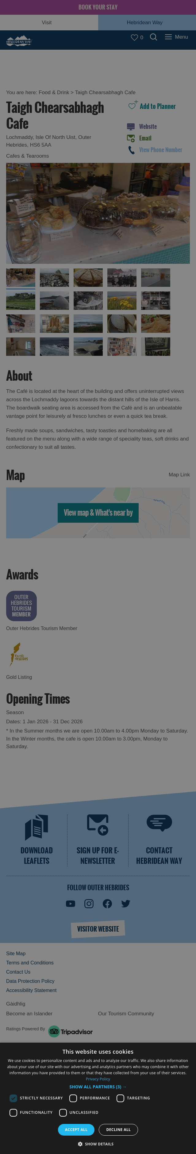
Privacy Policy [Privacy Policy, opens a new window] (98, 1079)
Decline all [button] (118, 1129)
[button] (98, 1087)
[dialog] (98, 1098)
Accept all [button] (76, 1129)
